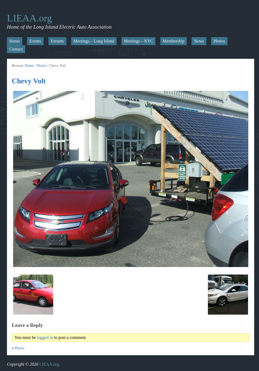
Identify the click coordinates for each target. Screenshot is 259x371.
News (199, 41)
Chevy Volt (29, 81)
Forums (57, 41)
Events (35, 41)
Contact (16, 49)
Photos (219, 41)
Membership (173, 41)
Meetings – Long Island (94, 41)
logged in (45, 337)
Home (14, 41)
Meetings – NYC (138, 41)
